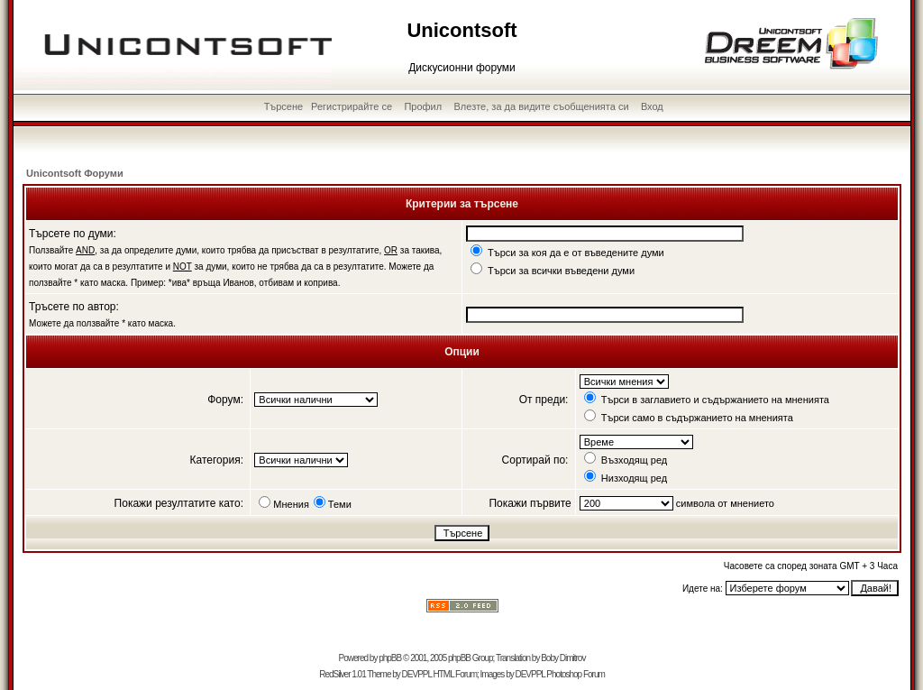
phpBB (390, 658)
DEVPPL (417, 674)
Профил (423, 106)
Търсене (284, 106)
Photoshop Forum (575, 674)
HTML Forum (455, 674)
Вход (652, 106)
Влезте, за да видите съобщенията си (541, 106)
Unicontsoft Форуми (74, 173)
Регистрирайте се (351, 106)
